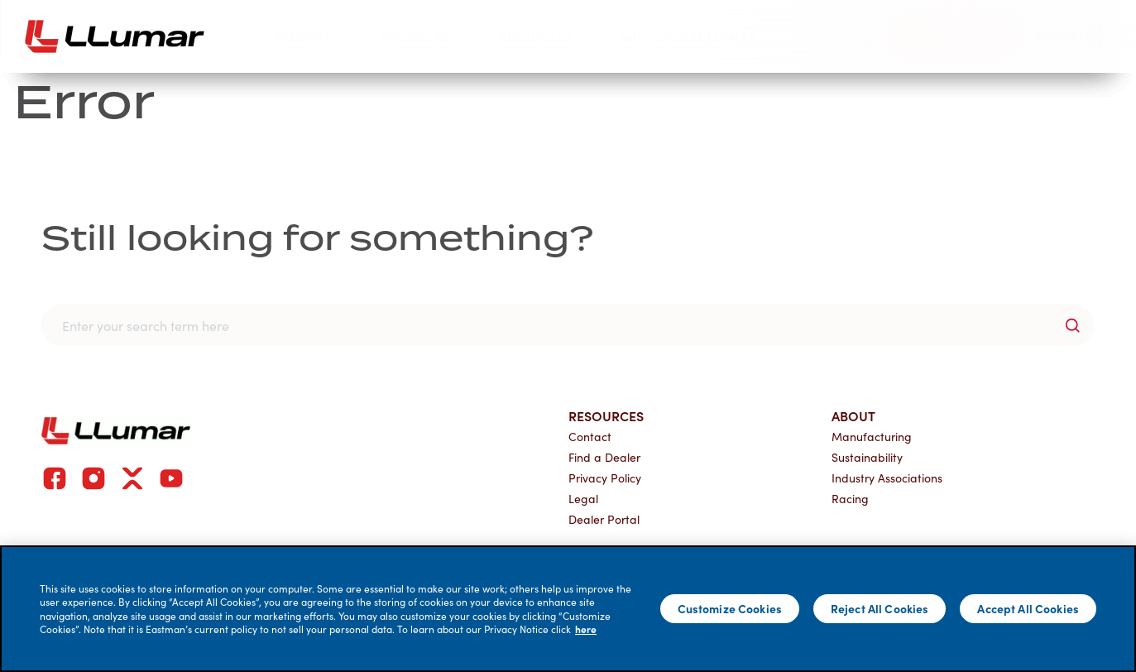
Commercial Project (176, 306)
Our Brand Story (166, 196)
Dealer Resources (368, 234)
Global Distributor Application (783, 306)
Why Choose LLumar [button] (700, 36)
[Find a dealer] (952, 36)
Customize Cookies (730, 608)
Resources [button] (547, 36)
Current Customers (378, 196)
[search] (862, 36)
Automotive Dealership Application (796, 270)
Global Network (161, 270)
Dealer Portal (355, 270)
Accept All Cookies (1028, 608)
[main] (568, 608)
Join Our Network (760, 127)
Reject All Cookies (880, 608)
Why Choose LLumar (203, 127)
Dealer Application (740, 234)
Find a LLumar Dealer (176, 234)
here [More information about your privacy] (586, 629)
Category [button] (311, 36)
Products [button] (426, 36)
